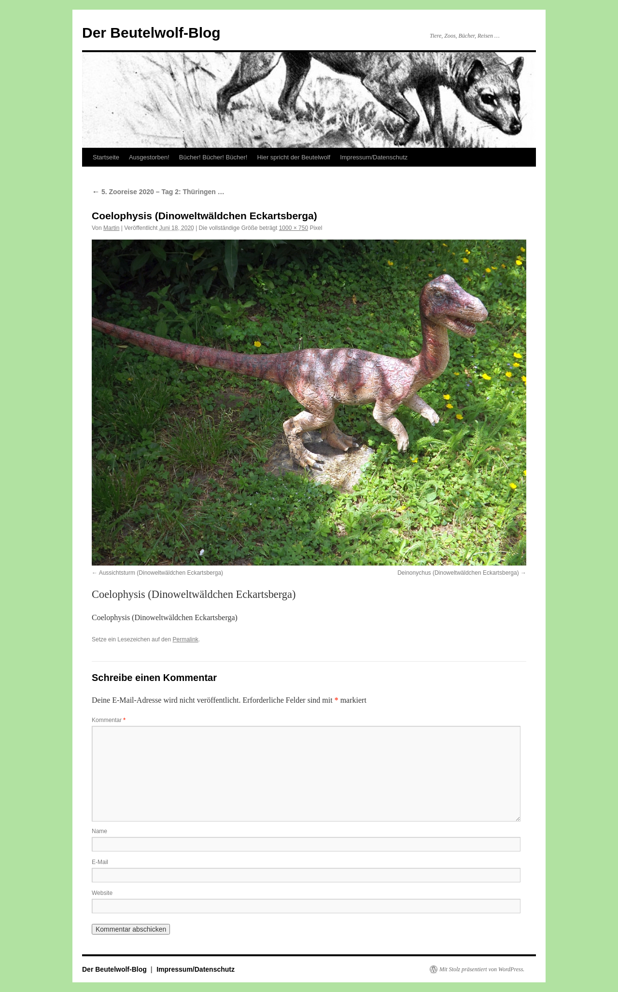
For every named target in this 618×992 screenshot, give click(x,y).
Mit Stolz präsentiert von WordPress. (481, 969)
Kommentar (109, 720)
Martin (111, 228)
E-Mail (100, 862)
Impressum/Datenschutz (373, 157)
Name (99, 831)
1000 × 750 (293, 228)
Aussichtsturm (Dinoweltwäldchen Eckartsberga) (161, 572)
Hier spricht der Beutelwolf (293, 157)
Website (102, 893)
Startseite (106, 157)
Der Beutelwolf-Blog (151, 33)
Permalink (185, 639)
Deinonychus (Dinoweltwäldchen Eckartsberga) (458, 572)
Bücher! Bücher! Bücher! (213, 157)
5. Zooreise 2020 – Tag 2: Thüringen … (158, 192)
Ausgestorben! (149, 157)
